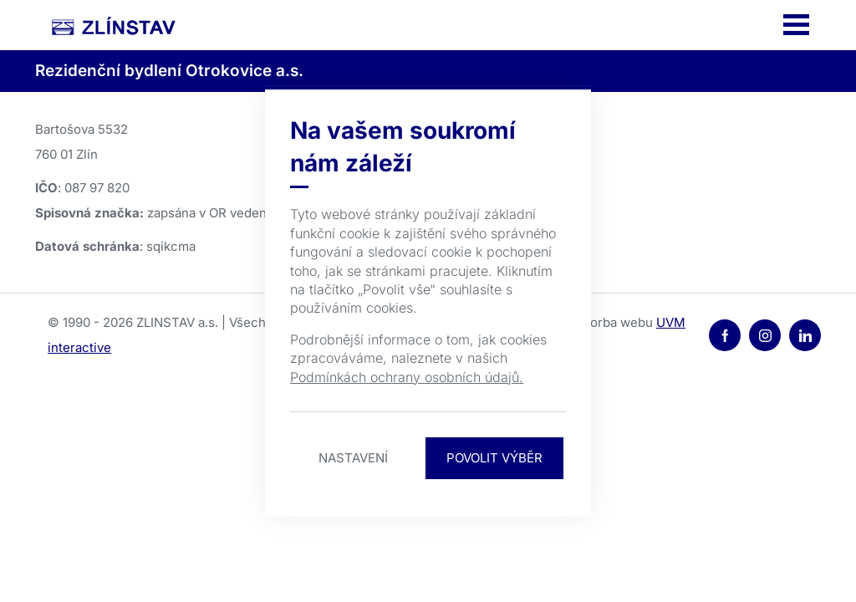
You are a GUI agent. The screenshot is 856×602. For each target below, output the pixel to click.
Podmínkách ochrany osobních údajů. (406, 377)
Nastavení (353, 458)
